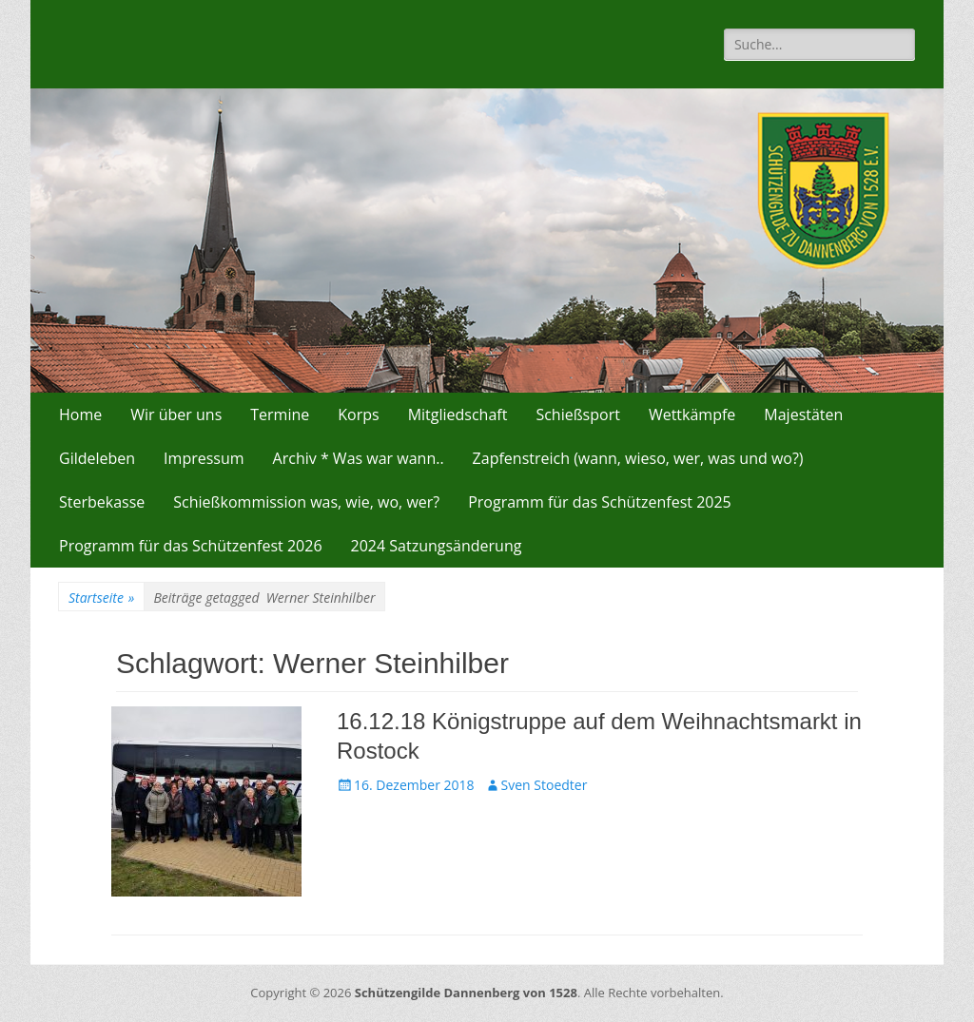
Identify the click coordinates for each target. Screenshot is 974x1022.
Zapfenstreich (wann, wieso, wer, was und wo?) (638, 458)
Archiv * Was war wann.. (358, 458)
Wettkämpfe (692, 414)
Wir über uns (176, 414)
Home (80, 414)
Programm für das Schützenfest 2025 (599, 502)
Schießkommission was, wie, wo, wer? (306, 502)
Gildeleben (97, 458)
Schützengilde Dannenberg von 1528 (466, 992)
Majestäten (803, 414)
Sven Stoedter (544, 785)
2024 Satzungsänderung (436, 545)
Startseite (101, 597)
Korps (358, 414)
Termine (279, 414)
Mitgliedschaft (458, 414)
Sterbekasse (102, 502)
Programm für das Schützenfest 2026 (190, 545)
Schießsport (578, 414)
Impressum (204, 458)
